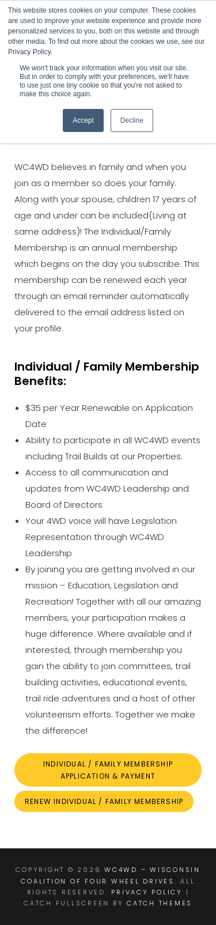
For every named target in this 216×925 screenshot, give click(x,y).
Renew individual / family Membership (104, 801)
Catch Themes (159, 903)
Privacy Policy (147, 892)
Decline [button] (131, 120)
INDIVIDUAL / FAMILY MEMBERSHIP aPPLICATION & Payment (108, 770)
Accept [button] (83, 120)
